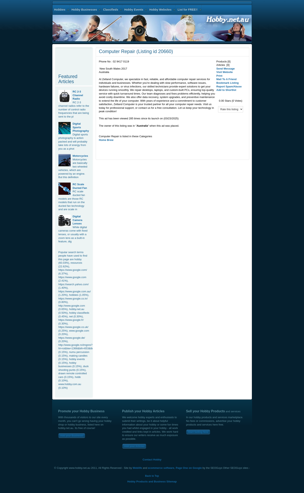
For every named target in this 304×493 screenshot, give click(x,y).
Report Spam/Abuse (229, 86)
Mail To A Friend (226, 79)
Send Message (225, 68)
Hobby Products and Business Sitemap (152, 481)
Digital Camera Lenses (77, 220)
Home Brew (106, 139)
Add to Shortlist (226, 89)
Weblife (137, 467)
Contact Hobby (152, 459)
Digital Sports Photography (81, 127)
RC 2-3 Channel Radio (78, 95)
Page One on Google (189, 467)
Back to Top (152, 475)
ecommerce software (161, 467)
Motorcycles (80, 155)
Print (219, 75)
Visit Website (224, 72)
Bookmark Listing (227, 82)
